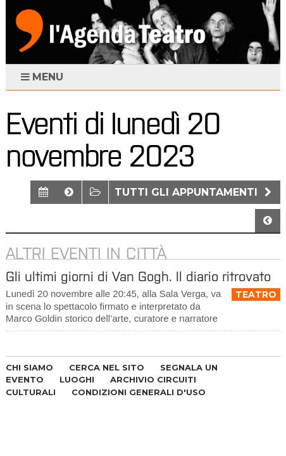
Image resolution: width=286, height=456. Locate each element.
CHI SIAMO (29, 367)
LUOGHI (76, 379)
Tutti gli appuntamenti (195, 192)
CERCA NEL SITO (106, 367)
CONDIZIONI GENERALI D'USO (139, 392)
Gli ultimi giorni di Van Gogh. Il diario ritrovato (138, 276)
